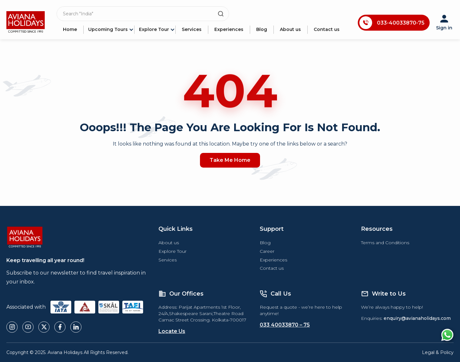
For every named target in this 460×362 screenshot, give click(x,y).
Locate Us (171, 331)
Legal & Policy (438, 352)
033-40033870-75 (401, 23)
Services (192, 29)
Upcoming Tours (108, 29)
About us (290, 29)
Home (70, 29)
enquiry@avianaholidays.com (417, 318)
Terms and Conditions (385, 242)
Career (267, 251)
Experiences (228, 29)
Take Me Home (230, 160)
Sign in (444, 23)
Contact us (327, 29)
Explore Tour (154, 29)
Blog (261, 29)
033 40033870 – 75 (285, 325)
